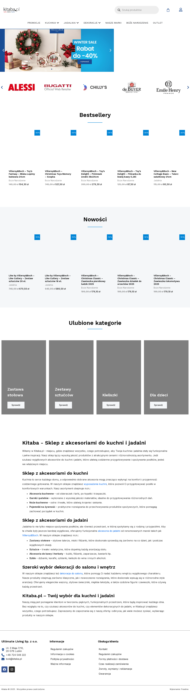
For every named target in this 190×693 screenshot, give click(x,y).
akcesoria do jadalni (109, 533)
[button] (3, 50)
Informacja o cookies (62, 656)
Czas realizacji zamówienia (114, 666)
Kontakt (103, 651)
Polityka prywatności (62, 661)
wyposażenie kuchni (95, 486)
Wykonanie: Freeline (179, 691)
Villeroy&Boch (30, 537)
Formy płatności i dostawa (113, 661)
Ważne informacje (60, 666)
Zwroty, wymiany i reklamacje (115, 670)
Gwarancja (105, 675)
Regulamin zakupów (61, 651)
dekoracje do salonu (71, 575)
